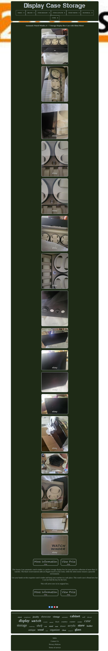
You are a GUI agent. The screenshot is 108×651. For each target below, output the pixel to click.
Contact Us (55, 641)
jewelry (36, 617)
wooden (45, 622)
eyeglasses (27, 617)
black (57, 622)
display (24, 621)
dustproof (70, 630)
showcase (46, 616)
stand (51, 626)
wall (83, 617)
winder (79, 622)
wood (40, 629)
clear (64, 630)
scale (45, 626)
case (87, 621)
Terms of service (55, 648)
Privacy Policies (55, 644)
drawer (63, 626)
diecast (89, 617)
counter (72, 622)
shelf (39, 625)
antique (32, 630)
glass (78, 629)
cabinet (75, 616)
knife (56, 626)
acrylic (72, 625)
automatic (65, 617)
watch (36, 621)
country (64, 622)
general (51, 622)
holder (90, 626)
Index (55, 638)
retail (47, 630)
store (81, 625)
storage (22, 625)
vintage (56, 616)
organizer (55, 629)
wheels (20, 617)
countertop (31, 626)
